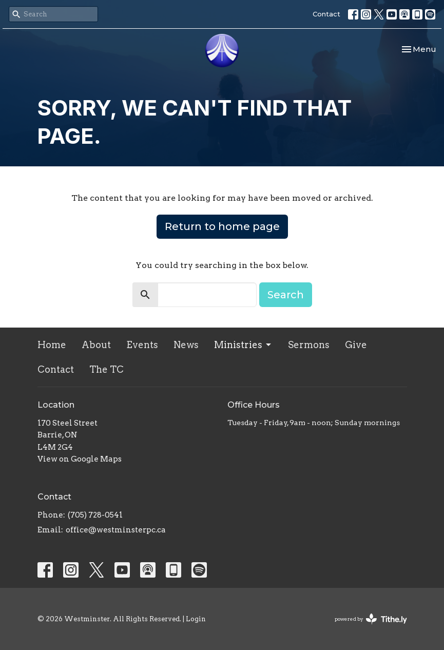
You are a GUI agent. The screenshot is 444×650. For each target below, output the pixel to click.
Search (285, 295)
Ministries (243, 344)
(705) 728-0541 (95, 515)
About (96, 344)
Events (142, 344)
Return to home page (222, 226)
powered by (371, 619)
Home (51, 344)
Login (196, 619)
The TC (106, 369)
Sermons (309, 344)
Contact (326, 14)
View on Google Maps (79, 459)
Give (356, 344)
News (186, 344)
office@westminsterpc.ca (116, 529)
